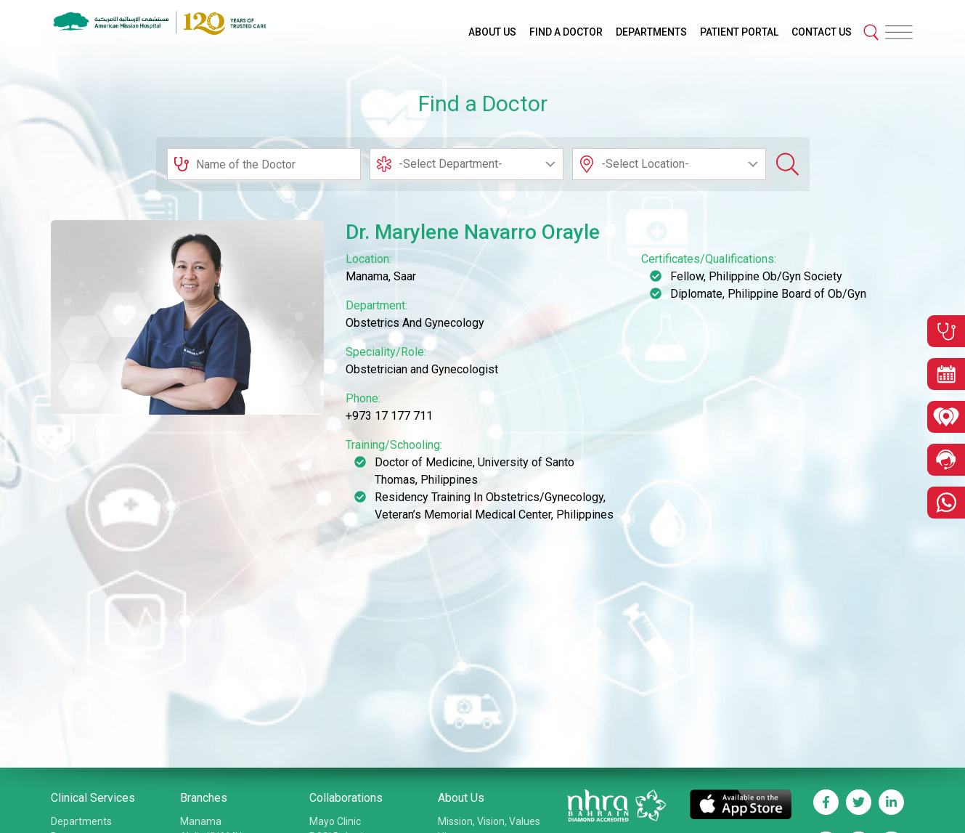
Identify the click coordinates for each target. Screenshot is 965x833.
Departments (81, 821)
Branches (203, 798)
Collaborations (346, 798)
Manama (200, 821)
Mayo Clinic (335, 821)
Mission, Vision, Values (489, 821)
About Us (461, 798)
